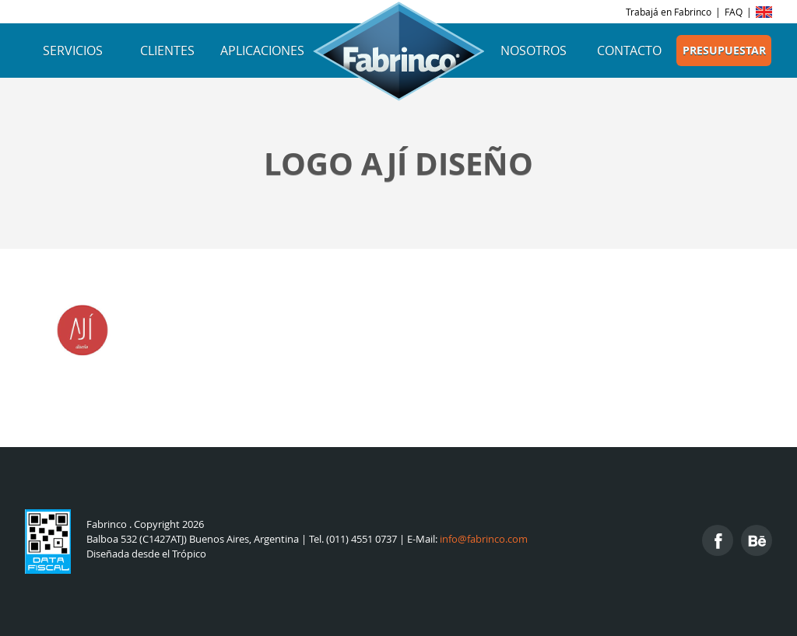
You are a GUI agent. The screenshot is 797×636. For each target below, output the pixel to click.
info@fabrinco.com (484, 539)
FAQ (734, 11)
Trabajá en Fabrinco (668, 11)
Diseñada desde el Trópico (146, 554)
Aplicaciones (262, 50)
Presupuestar (724, 50)
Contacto (629, 50)
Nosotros (533, 50)
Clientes (167, 50)
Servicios (73, 50)
